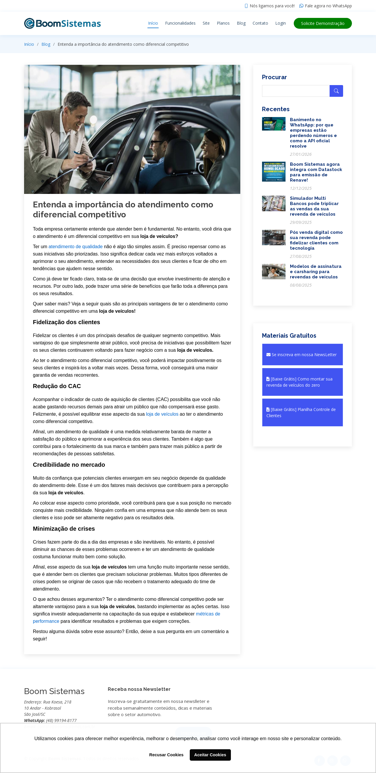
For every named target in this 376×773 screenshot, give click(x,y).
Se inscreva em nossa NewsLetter (301, 354)
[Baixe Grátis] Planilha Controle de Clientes (301, 412)
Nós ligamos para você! (272, 6)
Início (153, 23)
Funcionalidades (180, 23)
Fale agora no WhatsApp (328, 6)
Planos (223, 23)
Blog (241, 23)
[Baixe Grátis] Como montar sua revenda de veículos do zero (299, 382)
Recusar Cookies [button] (166, 754)
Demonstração (323, 23)
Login (280, 23)
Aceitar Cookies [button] (210, 754)
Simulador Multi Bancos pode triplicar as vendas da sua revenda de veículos (314, 206)
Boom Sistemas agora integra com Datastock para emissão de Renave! (316, 172)
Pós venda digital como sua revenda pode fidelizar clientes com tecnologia (316, 240)
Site (206, 23)
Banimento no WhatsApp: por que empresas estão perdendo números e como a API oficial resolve (313, 133)
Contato (260, 23)
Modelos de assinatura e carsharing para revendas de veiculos (316, 272)
